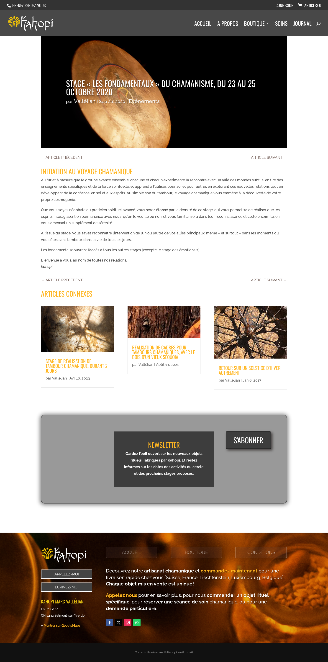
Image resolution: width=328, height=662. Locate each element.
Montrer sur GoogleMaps (62, 625)
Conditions (261, 552)
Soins (281, 24)
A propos (227, 24)
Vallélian (85, 101)
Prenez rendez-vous (28, 5)
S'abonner (248, 440)
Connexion (285, 5)
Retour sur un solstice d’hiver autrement (250, 370)
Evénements (144, 101)
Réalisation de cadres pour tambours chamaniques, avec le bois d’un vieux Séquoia (163, 352)
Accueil (202, 24)
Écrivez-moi (66, 587)
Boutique (254, 24)
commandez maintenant (229, 571)
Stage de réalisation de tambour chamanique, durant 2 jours (77, 365)
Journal (302, 24)
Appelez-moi (66, 574)
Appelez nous (121, 595)
